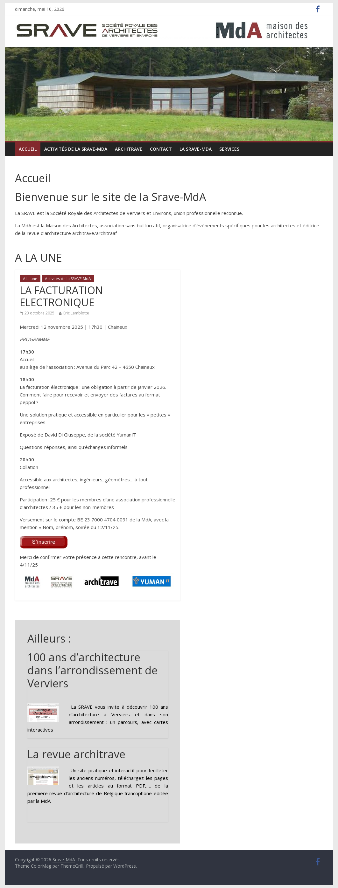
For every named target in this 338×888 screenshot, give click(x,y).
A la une (30, 278)
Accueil (28, 149)
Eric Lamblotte (76, 313)
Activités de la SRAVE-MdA (75, 149)
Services (229, 149)
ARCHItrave (128, 149)
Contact (161, 149)
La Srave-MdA (196, 149)
